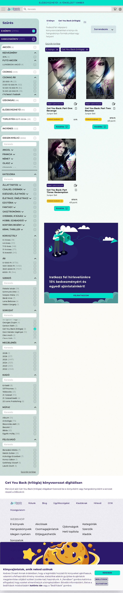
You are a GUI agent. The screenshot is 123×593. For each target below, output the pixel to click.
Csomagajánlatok (47, 529)
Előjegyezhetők (45, 534)
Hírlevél (97, 503)
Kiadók (86, 534)
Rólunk (32, 503)
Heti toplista (70, 531)
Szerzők (87, 529)
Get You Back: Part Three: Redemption (57, 191)
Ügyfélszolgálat (61, 503)
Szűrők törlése (28, 472)
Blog (44, 503)
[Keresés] (25, 9)
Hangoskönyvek (21, 529)
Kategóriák (89, 524)
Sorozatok (16, 540)
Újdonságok (70, 526)
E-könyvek (17, 524)
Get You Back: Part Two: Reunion (98, 109)
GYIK (110, 503)
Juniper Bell (52, 113)
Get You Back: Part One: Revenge (60, 109)
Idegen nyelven (20, 534)
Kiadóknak (81, 503)
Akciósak (41, 524)
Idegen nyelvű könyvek (55, 104)
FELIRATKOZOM (81, 295)
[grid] (20, 59)
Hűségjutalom (17, 510)
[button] (55, 119)
